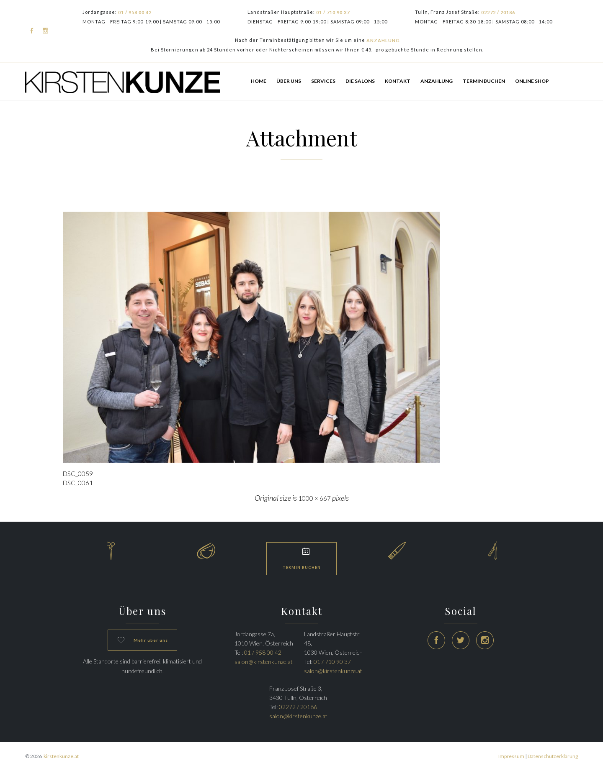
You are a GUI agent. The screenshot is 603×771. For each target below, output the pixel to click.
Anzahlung (436, 81)
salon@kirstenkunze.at (263, 661)
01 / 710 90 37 (333, 12)
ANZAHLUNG (383, 40)
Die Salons (360, 81)
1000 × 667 (314, 498)
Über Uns (288, 81)
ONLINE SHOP (532, 81)
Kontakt (397, 81)
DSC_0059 (78, 473)
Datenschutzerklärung (553, 756)
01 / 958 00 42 (135, 12)
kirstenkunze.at (61, 756)
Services (323, 81)
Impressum (511, 756)
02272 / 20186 (498, 12)
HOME (258, 81)
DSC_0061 (78, 483)
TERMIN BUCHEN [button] (484, 81)
